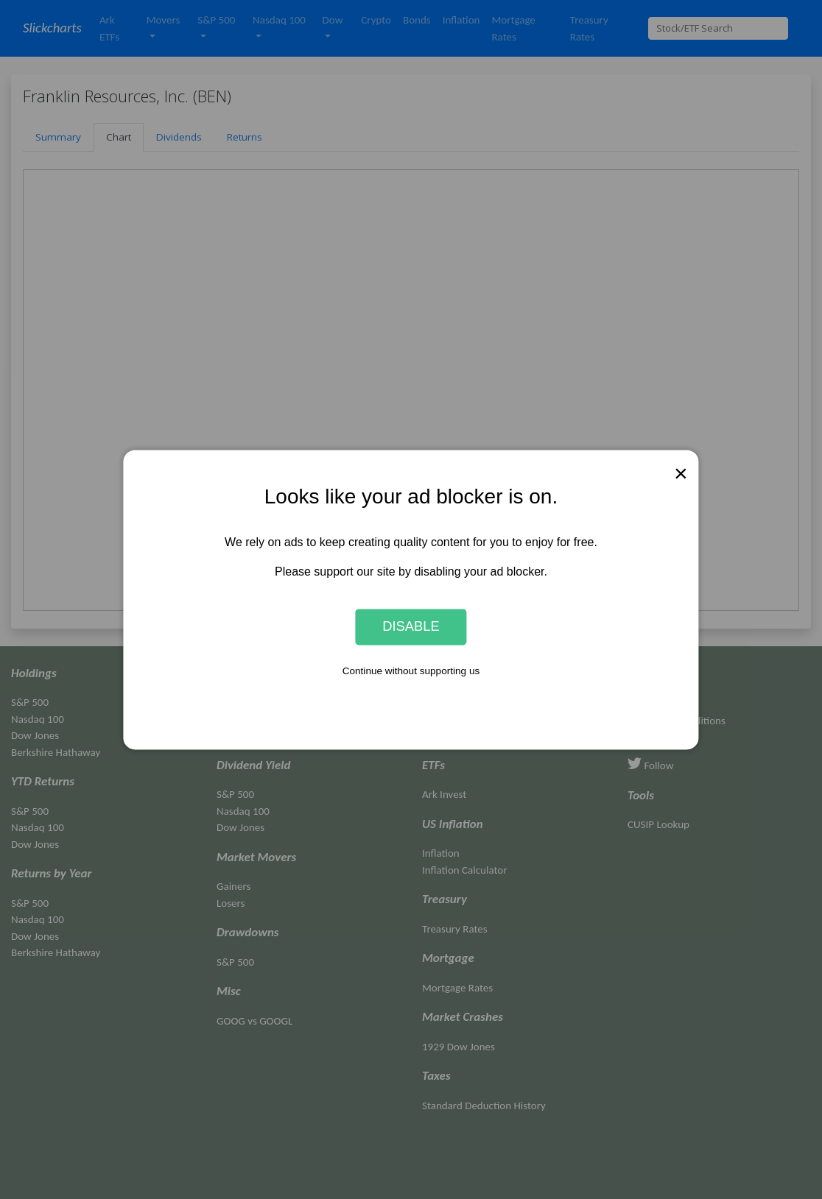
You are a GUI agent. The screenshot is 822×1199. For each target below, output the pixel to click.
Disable (411, 626)
